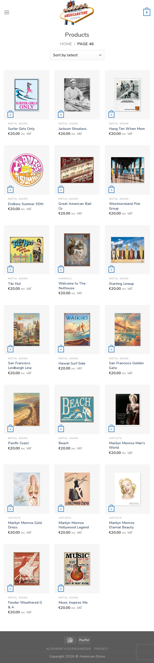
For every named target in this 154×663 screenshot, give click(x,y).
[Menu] (7, 12)
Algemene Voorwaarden (68, 649)
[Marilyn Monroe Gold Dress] (26, 489)
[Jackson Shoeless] (77, 94)
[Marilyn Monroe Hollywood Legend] (77, 489)
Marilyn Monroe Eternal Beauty (121, 525)
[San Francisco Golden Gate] (127, 329)
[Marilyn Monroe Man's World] (127, 409)
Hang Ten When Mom (127, 128)
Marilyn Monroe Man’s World (127, 445)
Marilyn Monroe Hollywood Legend (73, 525)
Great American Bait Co (75, 206)
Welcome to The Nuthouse (72, 285)
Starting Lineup (121, 283)
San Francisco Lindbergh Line (20, 365)
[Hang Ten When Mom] (127, 94)
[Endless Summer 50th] (26, 170)
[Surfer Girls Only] (26, 94)
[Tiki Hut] (26, 250)
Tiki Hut (14, 283)
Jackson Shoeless (72, 128)
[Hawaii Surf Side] (77, 329)
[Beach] (77, 409)
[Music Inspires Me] (77, 568)
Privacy (101, 649)
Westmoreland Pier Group (124, 206)
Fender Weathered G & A (25, 604)
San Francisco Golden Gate (126, 365)
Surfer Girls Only (21, 128)
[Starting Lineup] (127, 250)
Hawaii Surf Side (71, 363)
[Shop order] (77, 55)
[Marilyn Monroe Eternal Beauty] (127, 489)
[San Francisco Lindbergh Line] (26, 329)
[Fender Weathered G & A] (26, 568)
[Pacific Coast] (26, 409)
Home (66, 44)
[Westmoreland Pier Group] (127, 170)
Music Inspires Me (73, 602)
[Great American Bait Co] (77, 170)
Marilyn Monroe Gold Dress (25, 525)
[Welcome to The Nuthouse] (77, 250)
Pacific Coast (18, 443)
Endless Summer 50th (26, 204)
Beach (63, 443)
